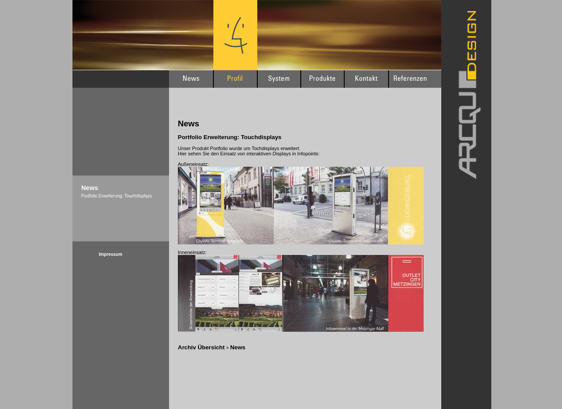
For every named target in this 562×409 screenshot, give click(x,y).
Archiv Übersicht (201, 347)
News (237, 347)
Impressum (110, 254)
